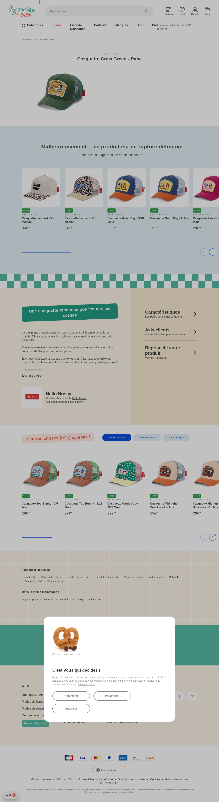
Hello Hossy (109, 54)
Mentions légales (41, 779)
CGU (70, 779)
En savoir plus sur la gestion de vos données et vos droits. (109, 792)
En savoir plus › (86, 684)
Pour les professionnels (122, 722)
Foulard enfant (156, 577)
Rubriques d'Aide (33, 694)
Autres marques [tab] (176, 437)
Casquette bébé (33, 581)
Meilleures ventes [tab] (147, 437)
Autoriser (71, 708)
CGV (59, 779)
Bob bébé (174, 577)
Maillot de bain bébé (107, 577)
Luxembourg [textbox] (108, 770)
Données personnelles (131, 779)
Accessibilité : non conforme (96, 779)
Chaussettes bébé (51, 577)
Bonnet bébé (29, 577)
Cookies (155, 779)
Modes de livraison (35, 701)
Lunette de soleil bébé (79, 577)
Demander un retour (35, 715)
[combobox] (109, 770)
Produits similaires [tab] (117, 437)
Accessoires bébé (45, 39)
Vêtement (28, 39)
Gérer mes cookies (176, 779)
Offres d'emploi (74, 722)
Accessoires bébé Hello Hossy (64, 401)
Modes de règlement (36, 708)
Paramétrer (112, 695)
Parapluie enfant (133, 577)
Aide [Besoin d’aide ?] (11, 795)
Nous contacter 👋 (35, 723)
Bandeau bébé (55, 581)
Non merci (71, 695)
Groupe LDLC (110, 783)
